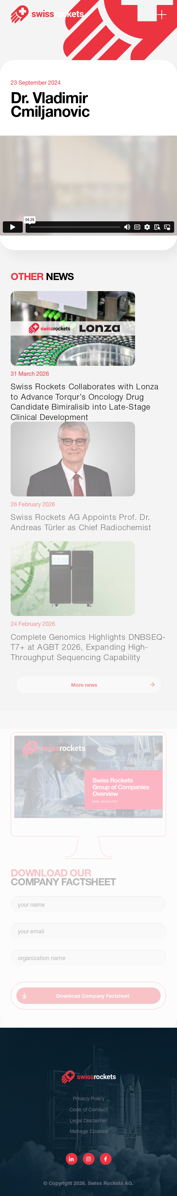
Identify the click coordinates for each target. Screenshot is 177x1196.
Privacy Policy (88, 1098)
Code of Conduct (88, 1109)
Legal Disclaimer (88, 1120)
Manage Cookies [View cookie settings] (89, 1131)
